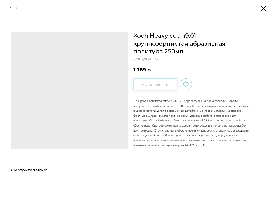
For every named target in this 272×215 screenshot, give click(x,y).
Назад (14, 8)
